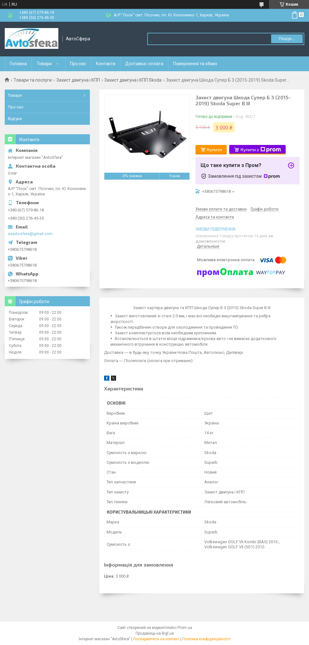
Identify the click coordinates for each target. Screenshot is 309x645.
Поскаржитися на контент (156, 639)
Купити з (261, 150)
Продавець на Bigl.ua (155, 633)
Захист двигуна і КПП (78, 80)
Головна (18, 63)
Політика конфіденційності (206, 639)
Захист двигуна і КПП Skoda (132, 80)
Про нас (78, 63)
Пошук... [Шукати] (287, 38)
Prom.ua (185, 627)
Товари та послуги (33, 80)
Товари (44, 63)
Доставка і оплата (144, 63)
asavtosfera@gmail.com (30, 233)
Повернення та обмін (195, 63)
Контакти (105, 63)
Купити (214, 149)
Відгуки (15, 118)
